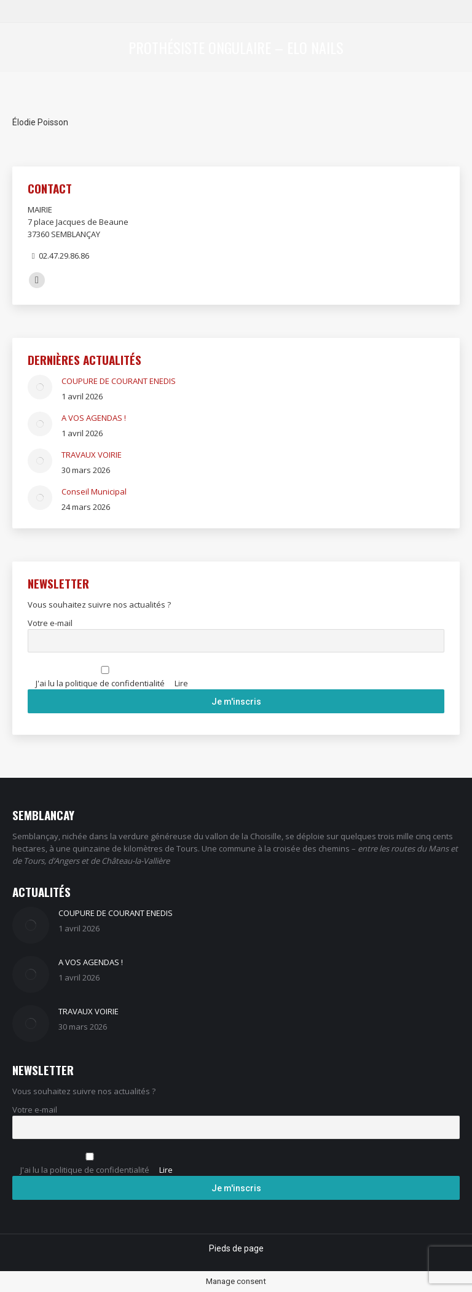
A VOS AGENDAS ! (93, 417)
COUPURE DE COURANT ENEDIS (118, 380)
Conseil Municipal (94, 491)
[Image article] (40, 387)
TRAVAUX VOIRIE (91, 454)
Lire (181, 683)
